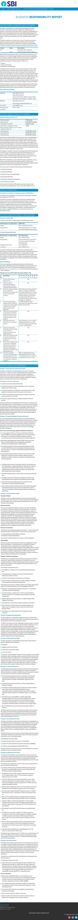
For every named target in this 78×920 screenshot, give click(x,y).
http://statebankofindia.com (13, 269)
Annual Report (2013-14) (14, 9)
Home (3, 9)
